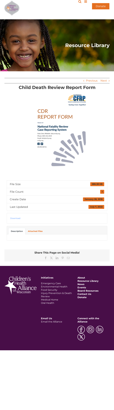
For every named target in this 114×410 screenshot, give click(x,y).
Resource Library (88, 281)
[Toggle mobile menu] (85, 1)
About (81, 277)
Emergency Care (51, 283)
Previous (92, 80)
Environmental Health (54, 286)
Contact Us (84, 294)
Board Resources (88, 290)
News (80, 284)
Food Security (49, 289)
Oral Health (47, 303)
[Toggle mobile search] (79, 1)
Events (81, 287)
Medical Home (49, 299)
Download (15, 218)
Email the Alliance (51, 321)
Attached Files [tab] (35, 231)
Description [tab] (17, 231)
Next (103, 80)
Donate (101, 6)
